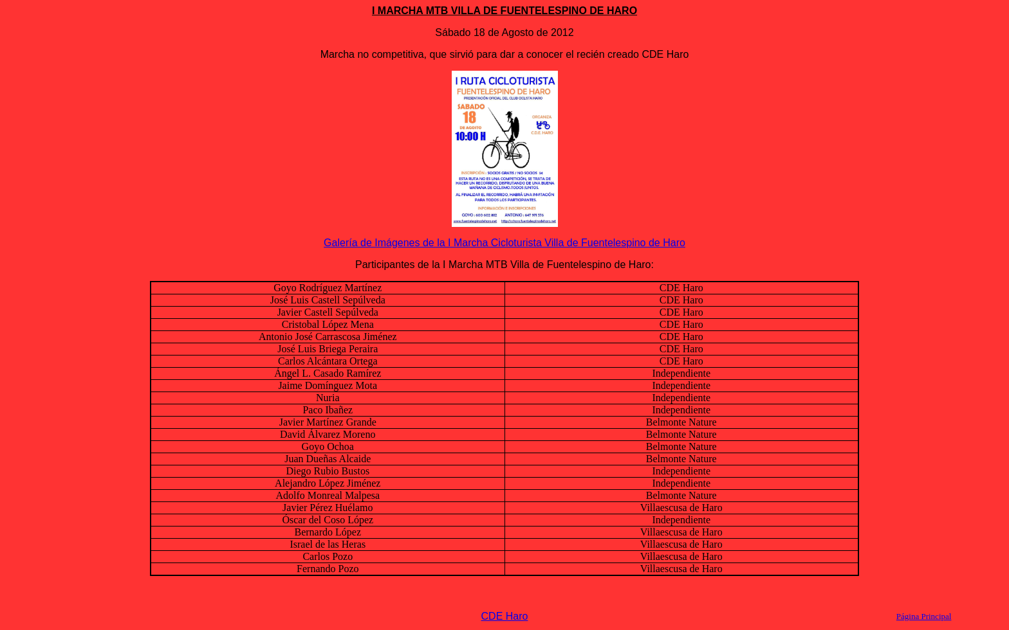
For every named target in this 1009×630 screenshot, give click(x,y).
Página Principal (924, 616)
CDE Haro (504, 616)
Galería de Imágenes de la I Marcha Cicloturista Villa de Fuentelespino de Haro (504, 242)
